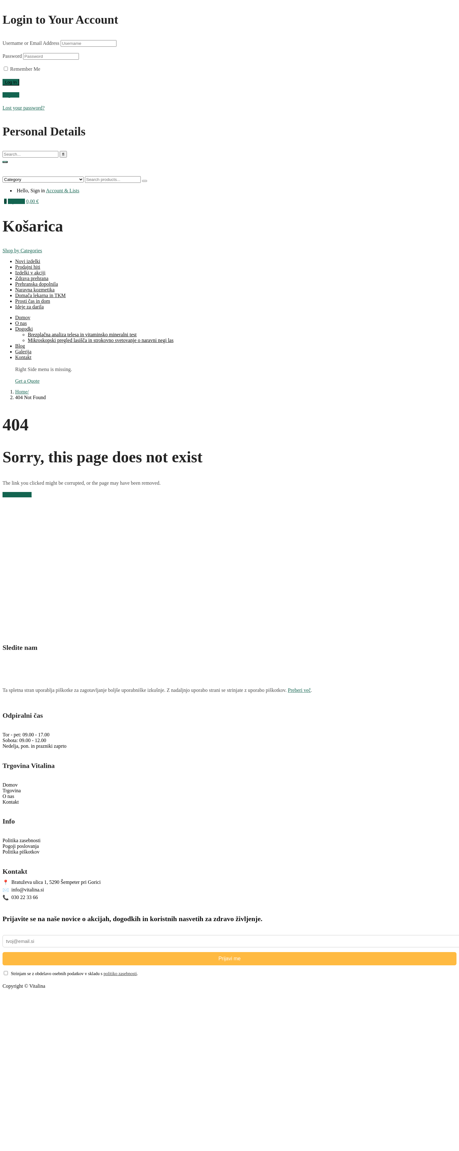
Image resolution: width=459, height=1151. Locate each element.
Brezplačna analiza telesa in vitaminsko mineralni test (82, 334)
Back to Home (17, 494)
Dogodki (24, 329)
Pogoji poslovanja (21, 846)
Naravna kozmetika (35, 289)
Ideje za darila (29, 306)
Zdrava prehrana (31, 278)
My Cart (16, 201)
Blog (20, 346)
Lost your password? (24, 108)
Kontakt (23, 357)
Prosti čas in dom (32, 301)
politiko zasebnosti (120, 973)
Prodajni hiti (27, 267)
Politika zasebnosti (21, 840)
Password (12, 56)
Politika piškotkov (21, 851)
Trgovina (12, 790)
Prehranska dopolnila (36, 284)
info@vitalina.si (23, 890)
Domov (22, 317)
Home (21, 391)
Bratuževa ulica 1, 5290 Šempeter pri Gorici (52, 882)
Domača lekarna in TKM (40, 295)
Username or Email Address (31, 43)
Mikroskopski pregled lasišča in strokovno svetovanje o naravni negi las (101, 340)
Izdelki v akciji (30, 272)
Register (11, 95)
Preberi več (299, 690)
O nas (21, 323)
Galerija (23, 351)
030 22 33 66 (20, 898)
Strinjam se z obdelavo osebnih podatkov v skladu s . (71, 973)
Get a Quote (27, 381)
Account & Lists (62, 190)
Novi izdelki (27, 261)
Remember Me (22, 69)
